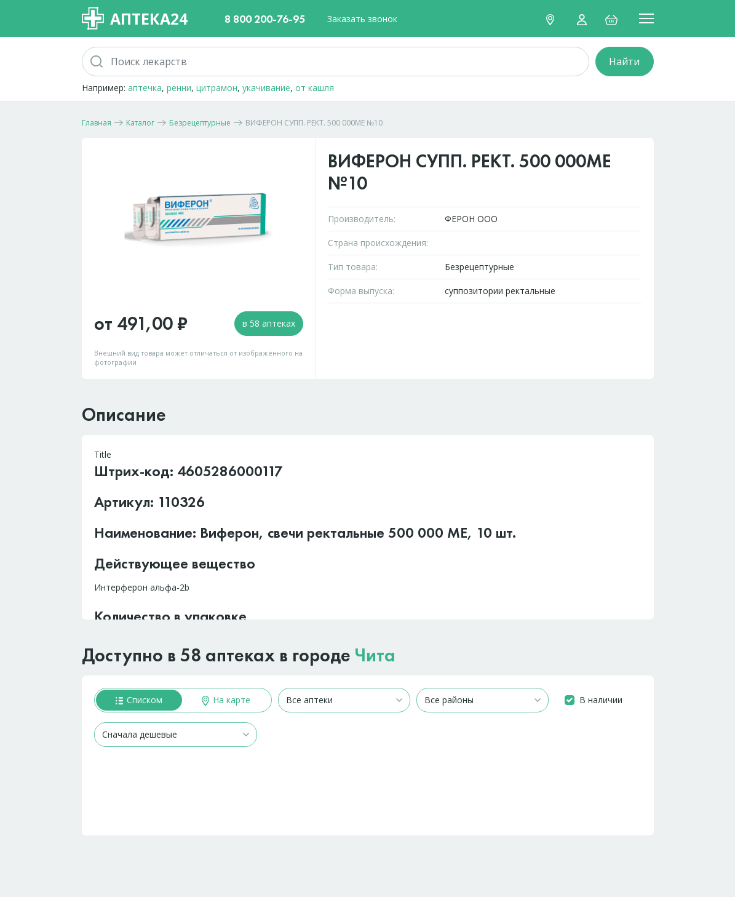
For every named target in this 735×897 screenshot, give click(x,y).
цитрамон (216, 88)
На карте (226, 700)
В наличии (600, 700)
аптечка (145, 88)
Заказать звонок (362, 19)
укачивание (266, 88)
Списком (139, 700)
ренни (179, 88)
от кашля (314, 88)
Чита (375, 655)
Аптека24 (135, 18)
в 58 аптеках (268, 323)
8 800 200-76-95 (264, 19)
